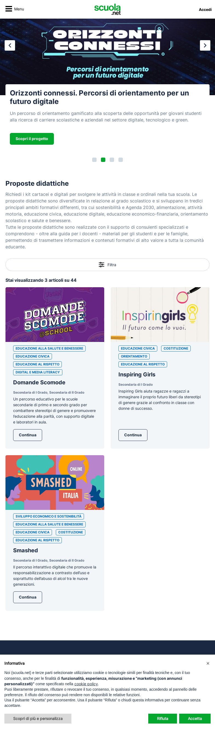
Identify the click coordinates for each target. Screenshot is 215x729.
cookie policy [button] (86, 683)
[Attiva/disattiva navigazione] (14, 9)
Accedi (205, 9)
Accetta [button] (195, 718)
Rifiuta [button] (162, 718)
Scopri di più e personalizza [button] (38, 718)
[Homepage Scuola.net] (107, 9)
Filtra (107, 264)
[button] (94, 160)
